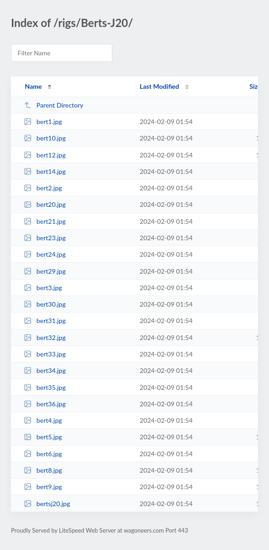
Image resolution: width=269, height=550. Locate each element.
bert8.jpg (43, 470)
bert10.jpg (45, 138)
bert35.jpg (45, 387)
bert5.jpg (43, 437)
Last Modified (159, 86)
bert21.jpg (45, 221)
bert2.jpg (43, 188)
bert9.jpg (43, 487)
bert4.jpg (43, 420)
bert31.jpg (45, 320)
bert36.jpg (45, 404)
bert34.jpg (45, 370)
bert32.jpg (45, 337)
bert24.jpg (45, 254)
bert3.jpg (43, 287)
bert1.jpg (43, 121)
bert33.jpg (45, 354)
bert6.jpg (43, 454)
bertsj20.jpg (47, 503)
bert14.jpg (45, 171)
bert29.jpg (45, 271)
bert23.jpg (45, 238)
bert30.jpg (45, 304)
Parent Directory (53, 105)
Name (33, 86)
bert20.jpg (45, 204)
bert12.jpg (45, 155)
